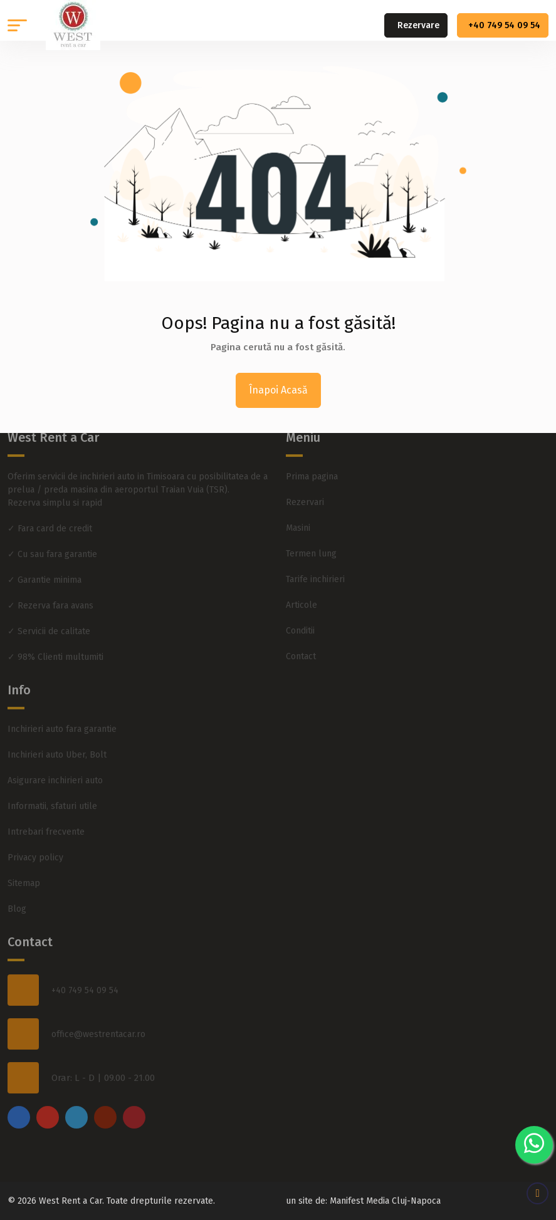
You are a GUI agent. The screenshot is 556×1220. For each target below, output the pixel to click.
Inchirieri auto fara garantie (62, 718)
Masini (298, 517)
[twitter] (76, 1106)
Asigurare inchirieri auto (55, 769)
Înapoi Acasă (278, 390)
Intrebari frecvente (46, 821)
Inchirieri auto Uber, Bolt (57, 744)
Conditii (300, 620)
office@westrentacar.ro (98, 1023)
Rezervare (418, 25)
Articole (301, 594)
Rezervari (305, 491)
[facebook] (19, 1106)
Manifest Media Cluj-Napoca (385, 1201)
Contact (301, 645)
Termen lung (311, 543)
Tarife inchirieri (315, 568)
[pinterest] (134, 1106)
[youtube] (105, 1106)
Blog (17, 898)
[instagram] (47, 1106)
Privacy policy (35, 847)
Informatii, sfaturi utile (52, 795)
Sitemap (24, 872)
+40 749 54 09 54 (504, 25)
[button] (17, 25)
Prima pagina (312, 466)
